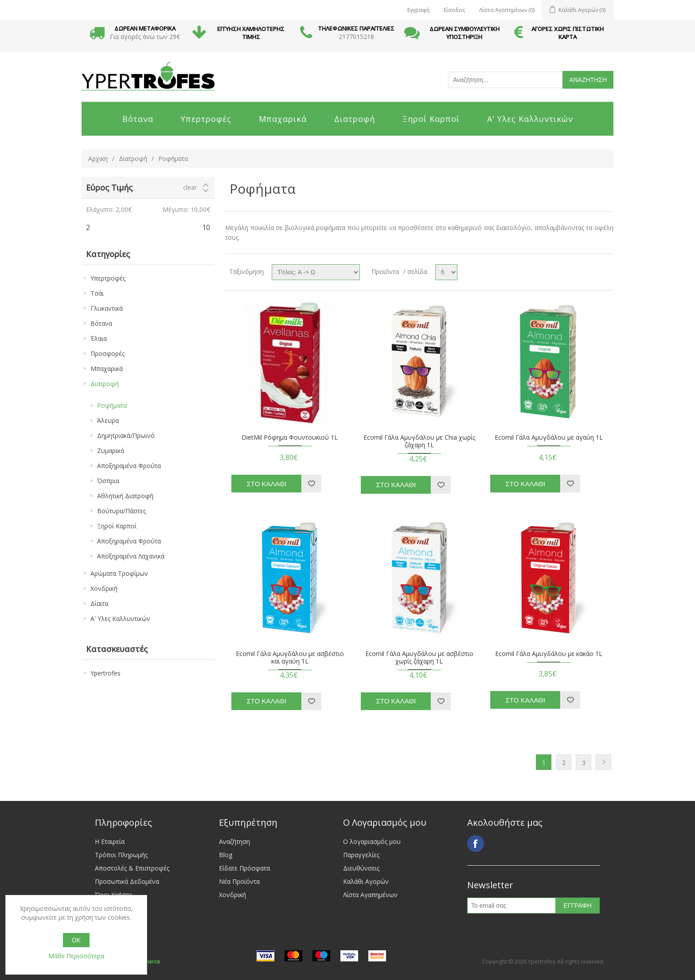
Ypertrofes (105, 673)
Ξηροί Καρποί (117, 526)
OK (76, 940)
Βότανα (101, 323)
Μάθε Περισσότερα (76, 956)
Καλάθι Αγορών (366, 881)
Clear (190, 187)
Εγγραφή (418, 10)
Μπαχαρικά (106, 368)
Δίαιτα (99, 603)
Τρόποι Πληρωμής (121, 855)
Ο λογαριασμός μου (372, 841)
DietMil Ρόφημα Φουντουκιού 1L (290, 437)
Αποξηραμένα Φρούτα (129, 465)
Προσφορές (107, 353)
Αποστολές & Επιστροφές (132, 868)
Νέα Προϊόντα (239, 881)
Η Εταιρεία (110, 841)
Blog (225, 855)
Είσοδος (454, 10)
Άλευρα (108, 420)
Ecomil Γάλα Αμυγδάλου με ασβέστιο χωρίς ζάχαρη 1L (419, 657)
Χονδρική (103, 588)
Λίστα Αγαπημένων (370, 894)
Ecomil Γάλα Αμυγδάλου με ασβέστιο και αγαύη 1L (290, 657)
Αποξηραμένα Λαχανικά (130, 556)
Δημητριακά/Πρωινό (126, 435)
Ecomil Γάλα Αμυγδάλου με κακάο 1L (548, 654)
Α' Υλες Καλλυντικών (120, 618)
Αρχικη (98, 158)
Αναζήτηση (234, 841)
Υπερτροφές (107, 278)
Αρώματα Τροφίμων (119, 573)
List (606, 270)
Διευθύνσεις (361, 868)
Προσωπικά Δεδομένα (127, 881)
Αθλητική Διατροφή (125, 496)
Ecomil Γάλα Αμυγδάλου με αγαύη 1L (549, 437)
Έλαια (98, 338)
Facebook (475, 843)
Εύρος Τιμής (109, 187)
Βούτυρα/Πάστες (121, 511)
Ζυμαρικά (110, 450)
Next (603, 762)
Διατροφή (133, 158)
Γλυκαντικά (106, 308)
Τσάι (97, 293)
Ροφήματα (112, 405)
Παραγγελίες (361, 855)
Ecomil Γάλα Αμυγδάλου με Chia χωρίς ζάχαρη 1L (419, 441)
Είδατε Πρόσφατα (244, 868)
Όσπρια (108, 480)
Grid (590, 270)
